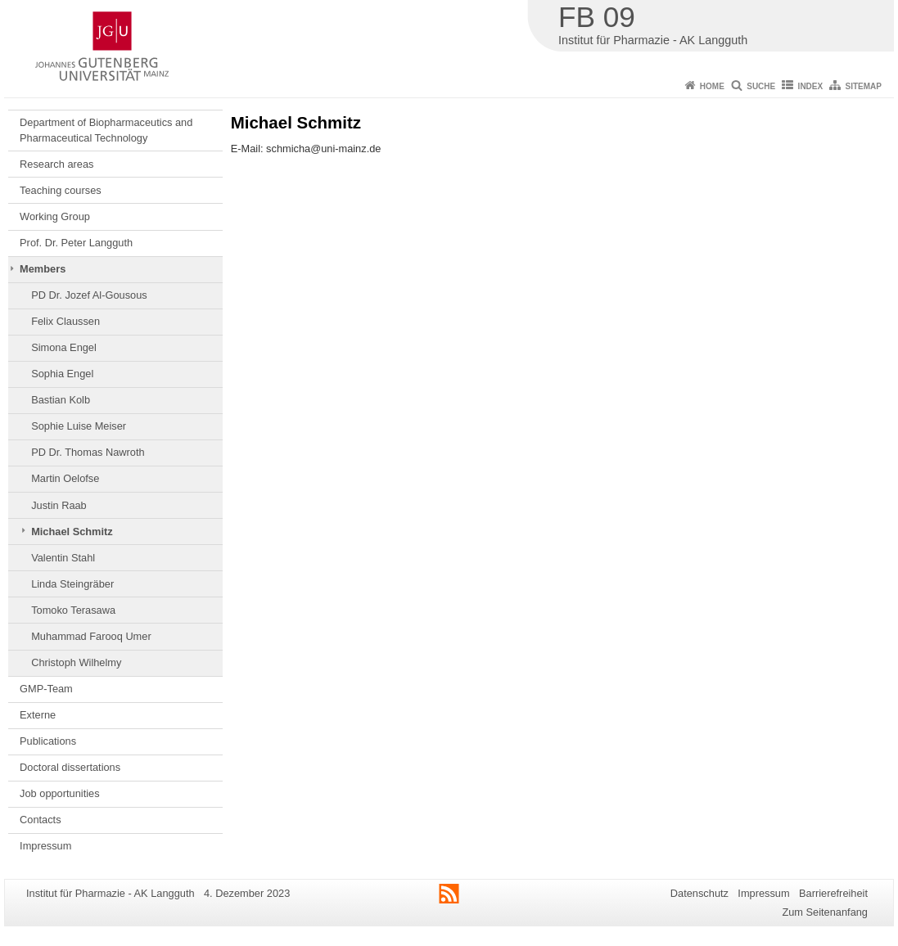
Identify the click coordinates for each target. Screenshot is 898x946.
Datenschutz (699, 893)
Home (712, 86)
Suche (761, 86)
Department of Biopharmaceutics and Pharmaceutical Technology (106, 129)
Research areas (56, 164)
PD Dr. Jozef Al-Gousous (89, 295)
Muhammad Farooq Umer (91, 636)
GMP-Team (46, 688)
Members (42, 269)
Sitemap (864, 86)
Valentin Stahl (63, 558)
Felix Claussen (65, 321)
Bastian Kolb (60, 400)
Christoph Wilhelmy (76, 662)
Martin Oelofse (65, 478)
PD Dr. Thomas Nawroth (87, 452)
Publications (48, 741)
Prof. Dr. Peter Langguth (76, 242)
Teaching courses (61, 190)
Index (811, 86)
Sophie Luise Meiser (78, 426)
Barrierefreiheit (833, 893)
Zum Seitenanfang (825, 912)
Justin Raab (59, 505)
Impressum (45, 846)
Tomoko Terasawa (73, 610)
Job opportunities (59, 793)
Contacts (40, 819)
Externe (38, 715)
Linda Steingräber (72, 584)
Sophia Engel (62, 373)
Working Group (55, 216)
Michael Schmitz (72, 531)
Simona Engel (64, 347)
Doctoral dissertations (70, 767)
